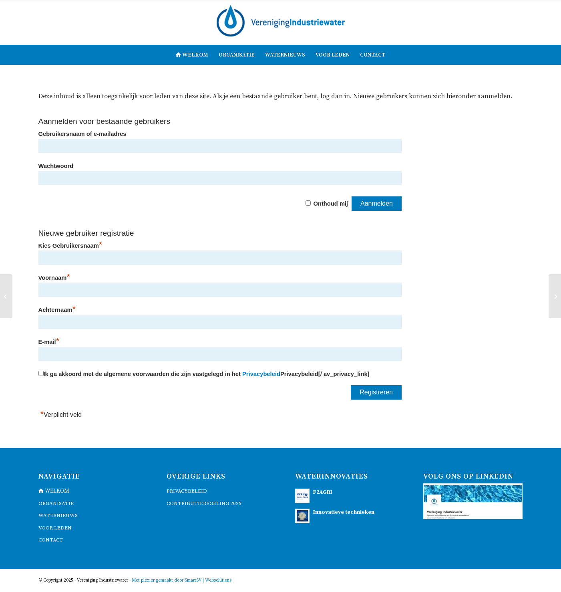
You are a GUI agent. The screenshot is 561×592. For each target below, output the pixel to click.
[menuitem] (192, 55)
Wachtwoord (56, 166)
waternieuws (58, 515)
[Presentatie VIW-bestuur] (6, 296)
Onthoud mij (330, 203)
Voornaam (54, 278)
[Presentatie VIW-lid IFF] (555, 296)
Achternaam (57, 310)
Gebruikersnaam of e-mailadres (82, 134)
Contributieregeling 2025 (204, 503)
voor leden (55, 528)
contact (50, 540)
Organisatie (56, 503)
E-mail (49, 342)
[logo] (281, 22)
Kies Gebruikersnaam (70, 245)
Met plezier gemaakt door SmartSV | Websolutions (181, 580)
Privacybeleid (261, 374)
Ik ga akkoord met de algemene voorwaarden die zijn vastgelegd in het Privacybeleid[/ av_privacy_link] (207, 374)
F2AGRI (322, 492)
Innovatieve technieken (343, 512)
